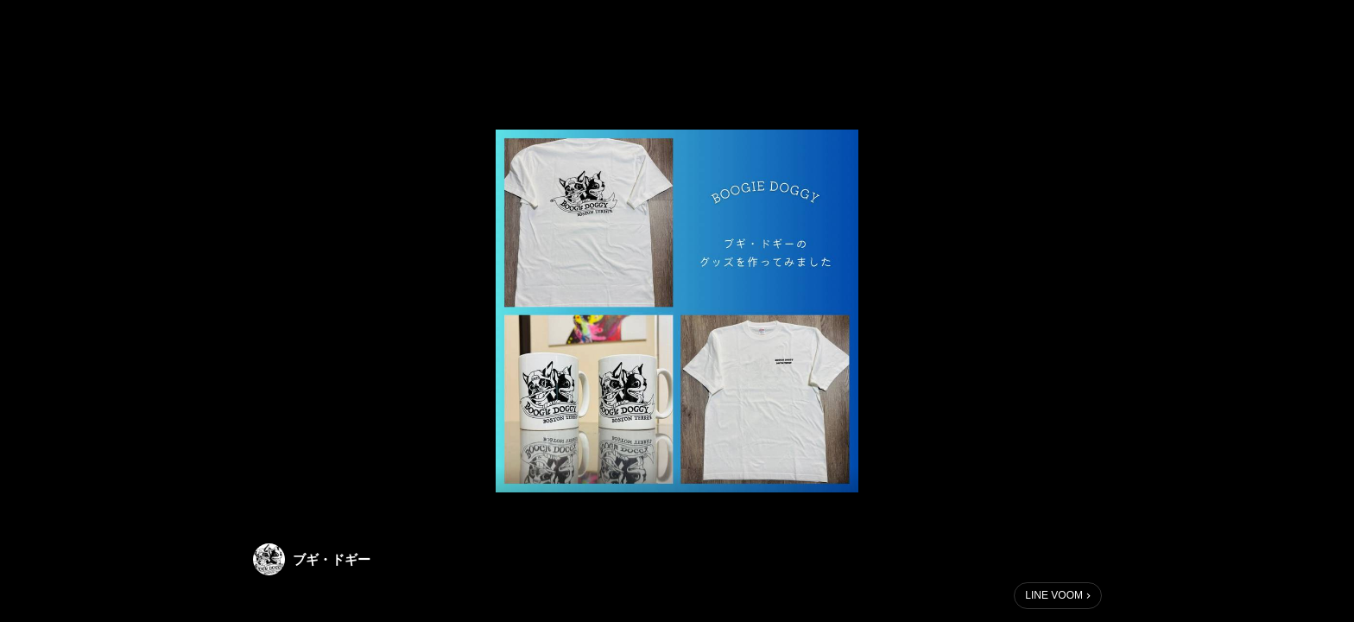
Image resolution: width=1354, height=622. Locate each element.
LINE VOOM (1054, 595)
